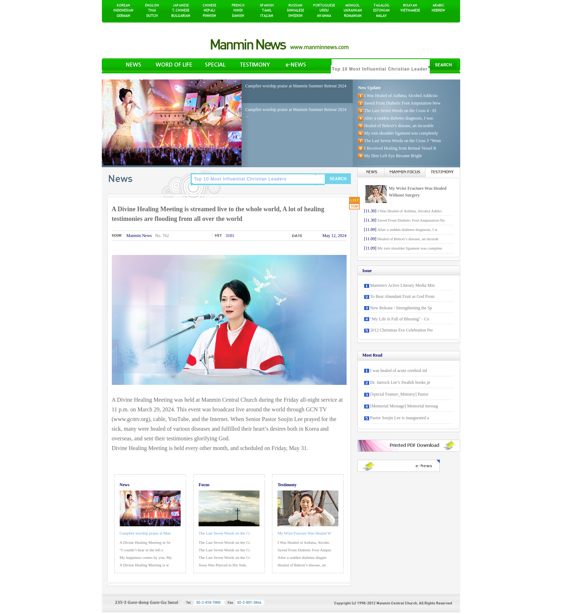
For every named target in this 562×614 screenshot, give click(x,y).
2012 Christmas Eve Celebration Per (401, 330)
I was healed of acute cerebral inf (398, 370)
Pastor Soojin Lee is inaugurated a (399, 417)
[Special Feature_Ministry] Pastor (399, 394)
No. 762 (162, 235)
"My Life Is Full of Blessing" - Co (399, 318)
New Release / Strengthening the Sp (401, 307)
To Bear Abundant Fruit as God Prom (402, 296)
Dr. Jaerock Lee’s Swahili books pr (400, 382)
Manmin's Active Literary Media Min (402, 285)
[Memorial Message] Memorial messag (404, 405)
